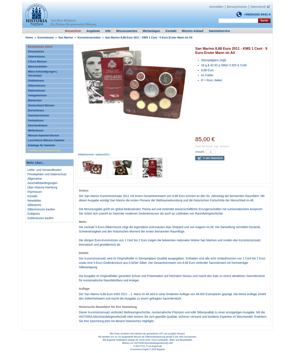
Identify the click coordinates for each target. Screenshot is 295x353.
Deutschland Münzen (41, 105)
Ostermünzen (36, 56)
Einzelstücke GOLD (40, 46)
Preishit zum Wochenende (44, 150)
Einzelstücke (36, 51)
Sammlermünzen (38, 115)
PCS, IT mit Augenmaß (151, 346)
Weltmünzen (35, 130)
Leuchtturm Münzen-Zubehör (46, 140)
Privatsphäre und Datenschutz (47, 174)
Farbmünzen (36, 120)
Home (29, 37)
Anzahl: (200, 151)
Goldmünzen (36, 80)
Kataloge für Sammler (41, 145)
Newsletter (34, 200)
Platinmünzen (36, 90)
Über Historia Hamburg (42, 187)
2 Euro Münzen (37, 61)
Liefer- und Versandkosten (44, 169)
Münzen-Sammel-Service (43, 135)
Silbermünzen (36, 85)
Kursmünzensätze (89, 37)
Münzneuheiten (37, 66)
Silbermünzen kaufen (41, 209)
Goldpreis (33, 213)
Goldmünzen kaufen (40, 218)
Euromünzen (45, 37)
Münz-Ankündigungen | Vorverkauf (42, 73)
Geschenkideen (37, 125)
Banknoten (35, 100)
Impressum (34, 191)
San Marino (65, 37)
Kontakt (32, 196)
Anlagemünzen (37, 95)
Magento (161, 349)
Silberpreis (34, 205)
